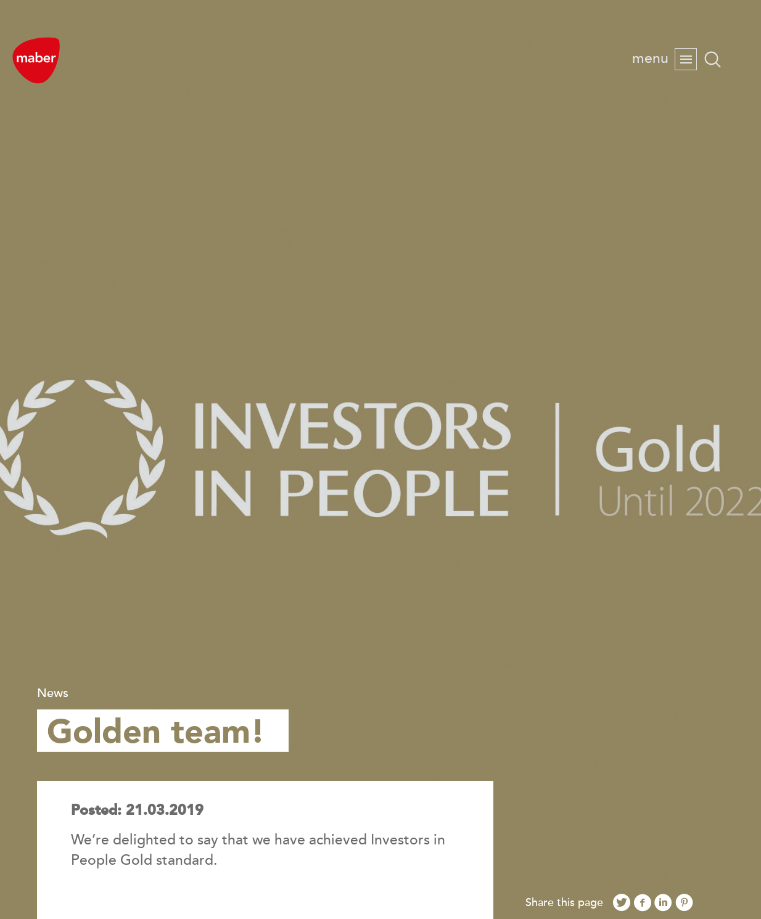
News (52, 693)
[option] (380, 459)
